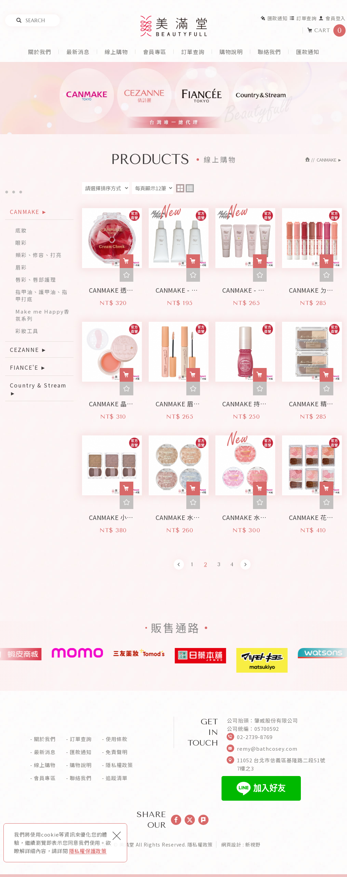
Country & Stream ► (38, 389)
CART (326, 30)
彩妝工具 (27, 330)
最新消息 (78, 52)
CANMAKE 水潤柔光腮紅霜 (245, 515)
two (180, 188)
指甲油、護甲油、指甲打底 (41, 295)
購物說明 (231, 52)
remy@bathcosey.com (267, 748)
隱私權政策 (119, 765)
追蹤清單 (117, 778)
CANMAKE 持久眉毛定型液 (245, 402)
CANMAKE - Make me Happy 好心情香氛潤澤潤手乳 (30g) (179, 288)
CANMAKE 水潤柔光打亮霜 (179, 515)
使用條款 (117, 739)
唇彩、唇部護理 (35, 279)
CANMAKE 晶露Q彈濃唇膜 (112, 402)
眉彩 (21, 267)
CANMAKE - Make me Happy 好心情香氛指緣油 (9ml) (245, 288)
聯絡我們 (269, 52)
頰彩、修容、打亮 (38, 254)
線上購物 (116, 52)
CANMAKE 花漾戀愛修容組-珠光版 (312, 515)
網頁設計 (231, 844)
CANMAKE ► (29, 211)
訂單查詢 (303, 18)
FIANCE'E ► (28, 367)
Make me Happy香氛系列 (42, 315)
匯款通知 (273, 18)
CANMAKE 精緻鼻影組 (312, 402)
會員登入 (332, 18)
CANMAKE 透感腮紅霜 (112, 288)
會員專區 (154, 52)
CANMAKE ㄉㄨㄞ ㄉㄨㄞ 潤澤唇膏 (312, 288)
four (190, 188)
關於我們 (39, 52)
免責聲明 (117, 752)
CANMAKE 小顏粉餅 (112, 515)
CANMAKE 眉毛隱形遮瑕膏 (179, 402)
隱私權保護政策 (88, 850)
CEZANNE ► (28, 349)
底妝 (21, 230)
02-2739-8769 (254, 736)
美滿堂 (174, 26)
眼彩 (21, 242)
